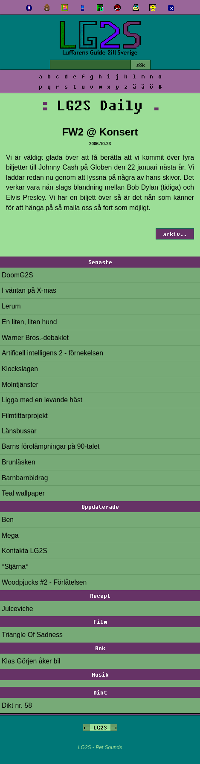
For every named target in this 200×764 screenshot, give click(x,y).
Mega (10, 535)
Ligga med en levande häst (42, 400)
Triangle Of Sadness (32, 634)
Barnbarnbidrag (25, 477)
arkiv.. (175, 234)
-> (113, 727)
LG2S (100, 727)
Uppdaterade (100, 506)
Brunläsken (18, 462)
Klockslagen (20, 368)
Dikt (100, 692)
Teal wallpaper (23, 493)
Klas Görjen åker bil (31, 661)
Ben (8, 519)
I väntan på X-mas (29, 290)
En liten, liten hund (29, 322)
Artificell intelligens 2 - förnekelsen (52, 353)
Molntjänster (20, 384)
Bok (100, 648)
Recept (100, 595)
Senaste (100, 262)
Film (100, 621)
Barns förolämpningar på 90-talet (50, 446)
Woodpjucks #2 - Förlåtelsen (44, 582)
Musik (100, 674)
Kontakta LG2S (24, 550)
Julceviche (17, 608)
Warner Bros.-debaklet (35, 337)
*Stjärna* (15, 566)
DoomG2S (17, 275)
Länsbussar (19, 431)
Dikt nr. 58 (17, 705)
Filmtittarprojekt (25, 415)
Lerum (11, 306)
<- (86, 727)
